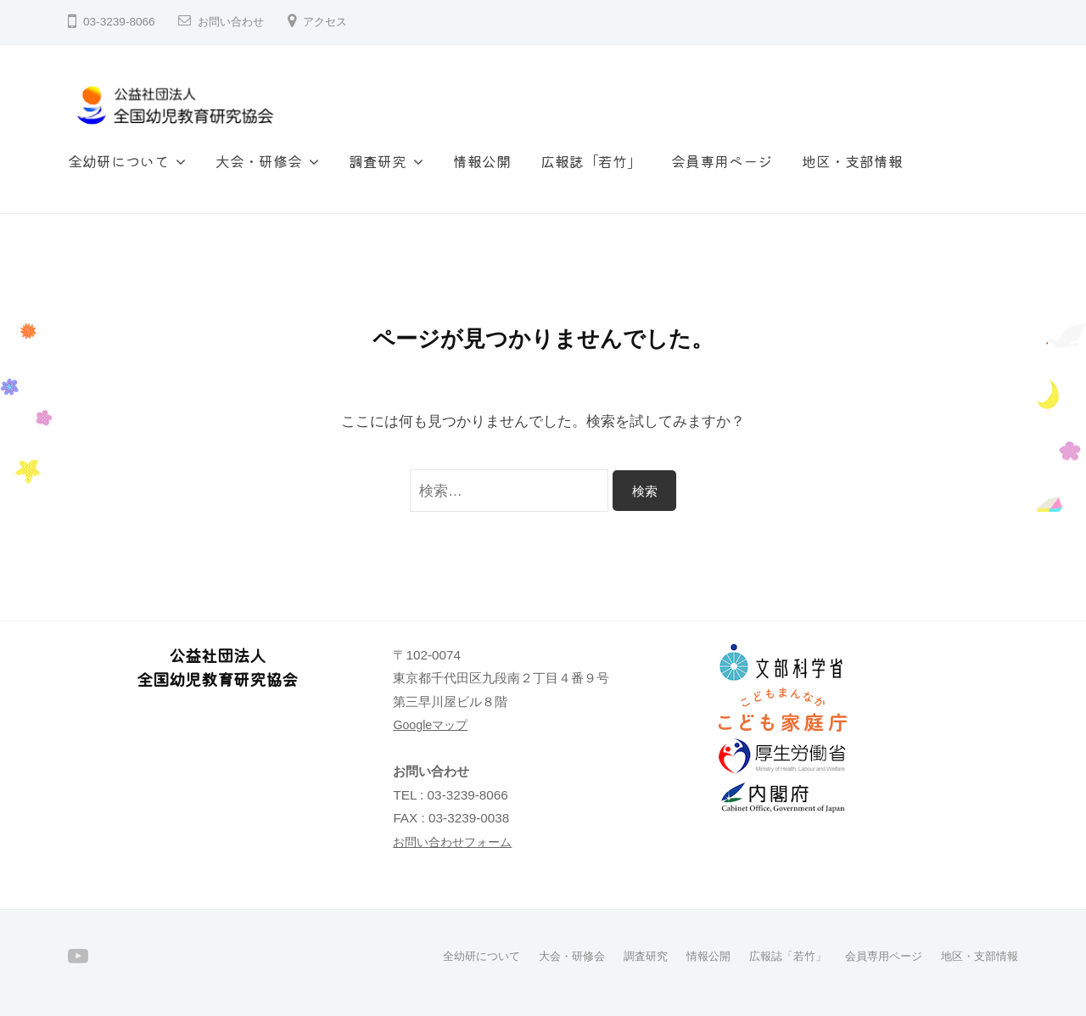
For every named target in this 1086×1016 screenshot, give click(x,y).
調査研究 (377, 160)
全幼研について (118, 160)
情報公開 (482, 160)
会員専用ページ (721, 160)
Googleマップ (433, 724)
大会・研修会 (259, 160)
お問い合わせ (233, 21)
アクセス (331, 21)
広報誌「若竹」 (590, 160)
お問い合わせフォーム (456, 841)
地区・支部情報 (852, 160)
